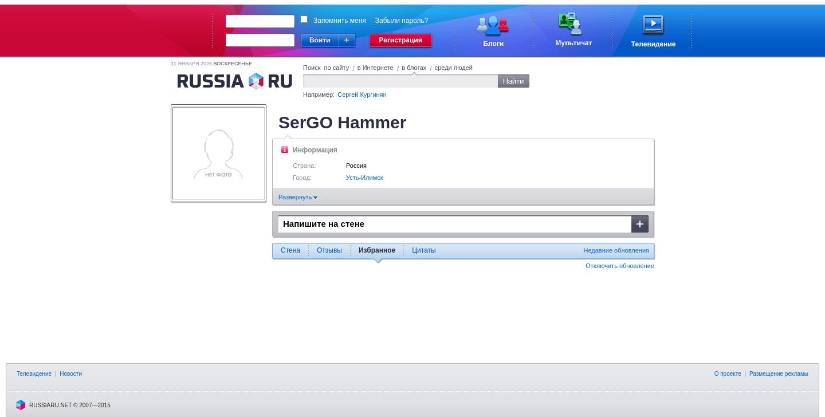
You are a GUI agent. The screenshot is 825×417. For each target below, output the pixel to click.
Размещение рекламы (778, 374)
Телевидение (34, 374)
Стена (290, 250)
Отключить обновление (620, 265)
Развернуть (297, 197)
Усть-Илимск (364, 177)
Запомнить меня (339, 21)
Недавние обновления (616, 250)
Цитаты (423, 250)
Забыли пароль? (402, 21)
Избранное (377, 250)
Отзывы (329, 250)
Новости (71, 374)
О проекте (727, 374)
